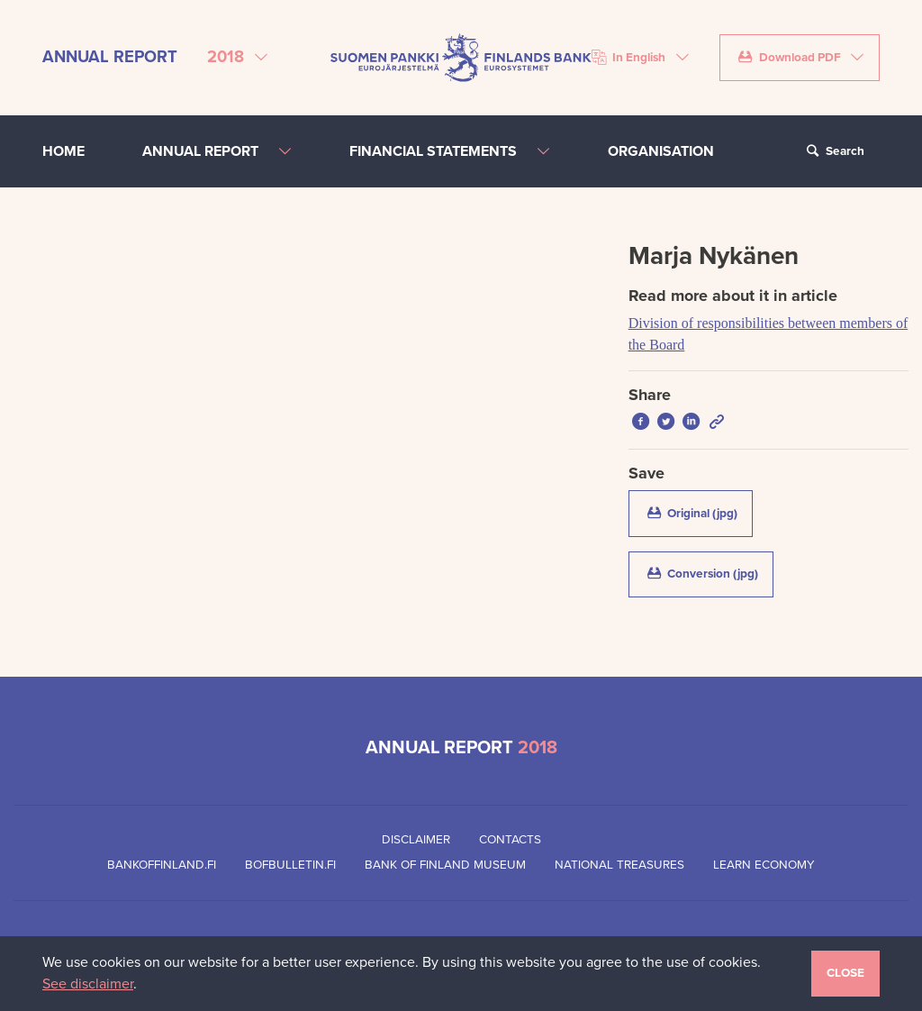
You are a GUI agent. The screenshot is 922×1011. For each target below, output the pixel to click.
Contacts (510, 840)
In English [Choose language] (629, 57)
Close (845, 973)
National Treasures (619, 865)
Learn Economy (764, 865)
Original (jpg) (699, 513)
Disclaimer (416, 840)
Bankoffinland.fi (161, 865)
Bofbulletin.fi (290, 865)
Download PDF (789, 57)
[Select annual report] (237, 57)
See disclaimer (87, 984)
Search (832, 151)
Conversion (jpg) (709, 573)
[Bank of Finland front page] (461, 57)
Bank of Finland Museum (445, 865)
